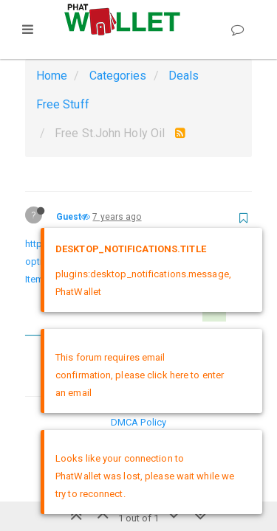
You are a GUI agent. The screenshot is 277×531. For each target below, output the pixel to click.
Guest (69, 217)
